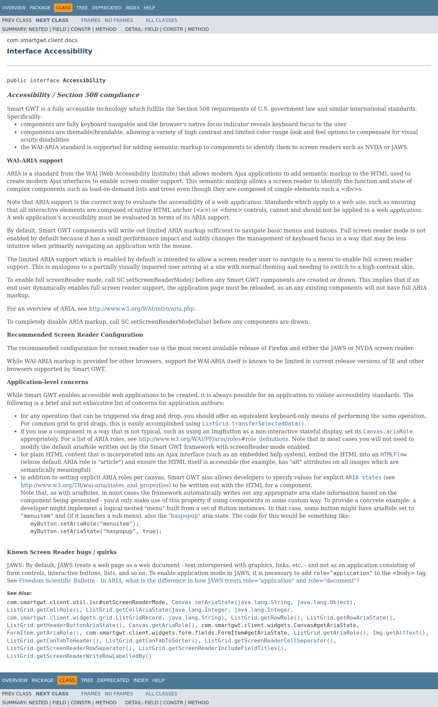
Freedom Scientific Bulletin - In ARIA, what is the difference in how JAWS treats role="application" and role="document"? (189, 580)
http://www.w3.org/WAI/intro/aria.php (141, 308)
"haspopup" (184, 516)
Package (40, 7)
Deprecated (106, 7)
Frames (91, 20)
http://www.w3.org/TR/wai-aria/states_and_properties (95, 485)
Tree (82, 7)
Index (133, 7)
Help (149, 7)
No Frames (119, 20)
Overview (14, 7)
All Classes (162, 20)
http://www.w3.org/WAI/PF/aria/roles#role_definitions (213, 439)
